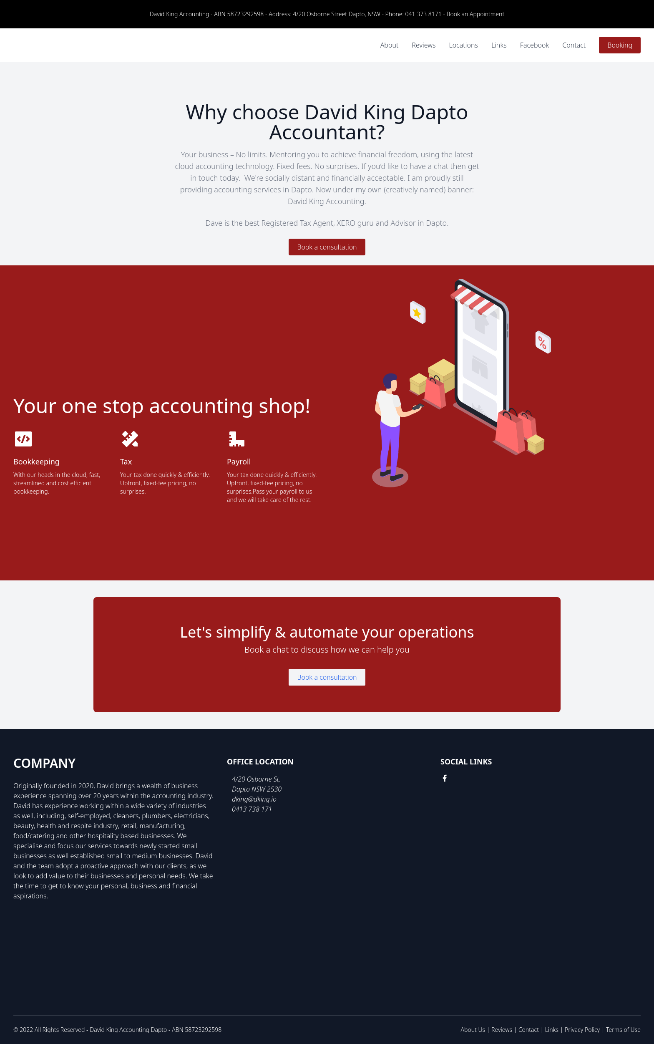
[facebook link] (444, 778)
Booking (619, 45)
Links (499, 45)
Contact (574, 45)
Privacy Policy (582, 1030)
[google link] (460, 778)
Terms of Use (623, 1030)
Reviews (423, 45)
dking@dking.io (254, 799)
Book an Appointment (476, 14)
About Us (473, 1030)
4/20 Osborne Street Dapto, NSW (336, 14)
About (389, 45)
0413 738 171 (252, 809)
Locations (463, 45)
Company (44, 763)
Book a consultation (327, 247)
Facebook (534, 45)
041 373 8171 (423, 14)
